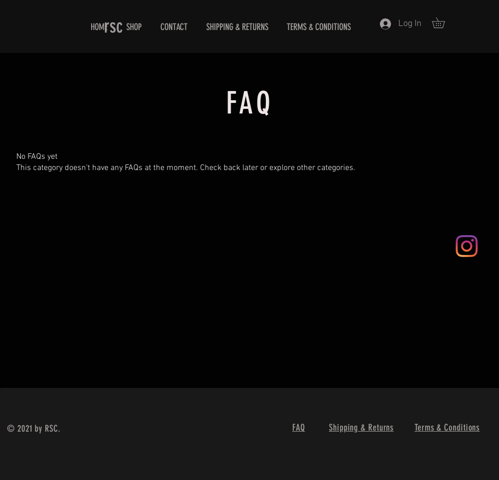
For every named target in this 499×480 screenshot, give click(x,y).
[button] (443, 22)
